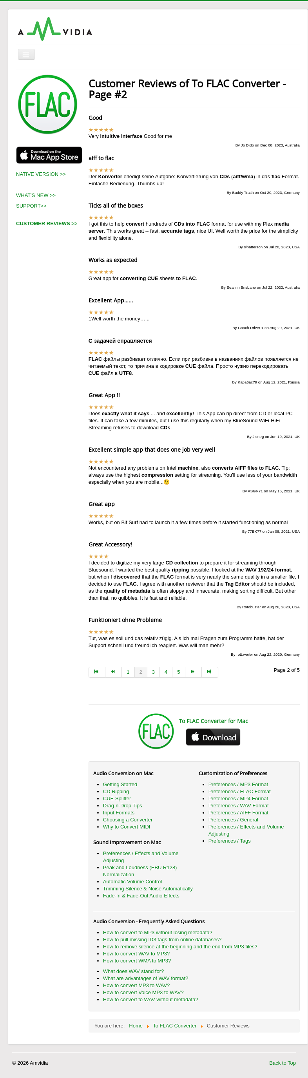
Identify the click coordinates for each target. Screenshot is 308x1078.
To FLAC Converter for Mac (213, 721)
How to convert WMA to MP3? (137, 961)
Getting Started (120, 784)
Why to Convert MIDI (126, 827)
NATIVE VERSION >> (41, 174)
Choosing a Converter (127, 820)
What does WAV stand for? (133, 971)
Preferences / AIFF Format (238, 813)
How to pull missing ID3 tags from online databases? (162, 939)
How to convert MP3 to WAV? (136, 985)
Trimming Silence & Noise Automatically (148, 889)
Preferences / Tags (229, 841)
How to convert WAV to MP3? (136, 954)
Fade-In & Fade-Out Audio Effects (141, 896)
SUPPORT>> (31, 206)
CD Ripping (116, 791)
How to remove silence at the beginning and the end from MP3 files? (180, 947)
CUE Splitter (117, 798)
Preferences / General (233, 820)
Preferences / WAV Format (238, 805)
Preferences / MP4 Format (238, 798)
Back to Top (282, 1063)
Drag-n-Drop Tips (122, 805)
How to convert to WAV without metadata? (150, 999)
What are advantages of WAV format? (145, 978)
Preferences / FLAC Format (239, 791)
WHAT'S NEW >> (36, 195)
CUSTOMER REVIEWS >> (47, 223)
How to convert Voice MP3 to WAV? (143, 992)
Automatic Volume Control (132, 881)
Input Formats (118, 813)
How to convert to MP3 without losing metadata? (157, 932)
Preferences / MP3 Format (238, 784)
